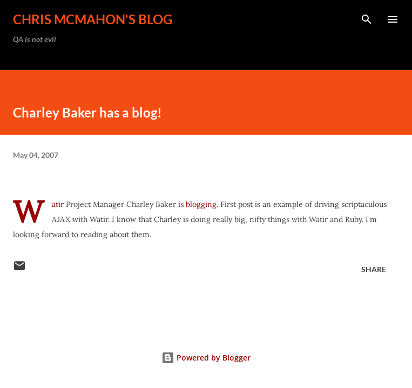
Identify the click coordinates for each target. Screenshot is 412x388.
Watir (58, 204)
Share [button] (373, 269)
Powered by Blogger (206, 357)
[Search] (366, 19)
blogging (201, 204)
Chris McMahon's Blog (92, 19)
